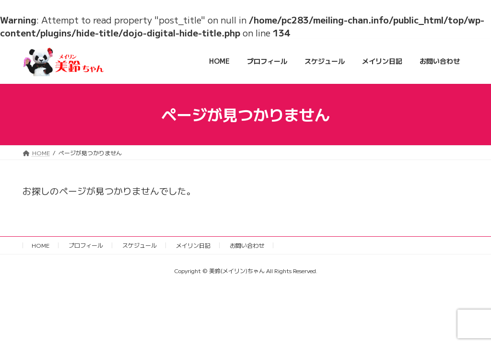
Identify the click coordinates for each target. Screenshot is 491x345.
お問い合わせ (247, 245)
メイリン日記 (193, 245)
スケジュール (139, 245)
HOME (40, 245)
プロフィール (86, 245)
